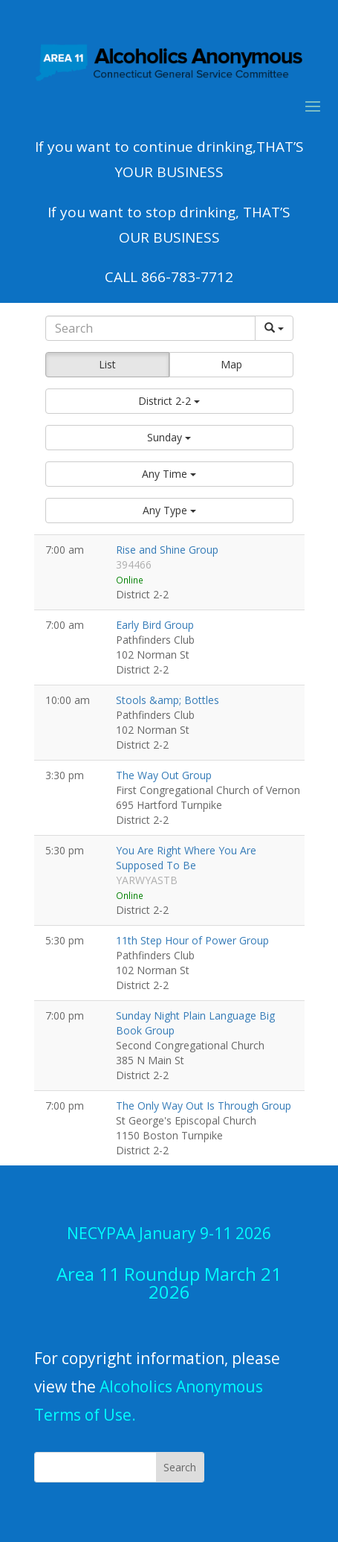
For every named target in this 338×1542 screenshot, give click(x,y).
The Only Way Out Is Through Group (203, 1105)
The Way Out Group (164, 775)
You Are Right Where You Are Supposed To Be (186, 857)
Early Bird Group (155, 625)
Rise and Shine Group (167, 550)
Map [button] (231, 364)
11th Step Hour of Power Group (192, 940)
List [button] (107, 364)
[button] (169, 401)
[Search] (150, 328)
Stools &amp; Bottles (167, 700)
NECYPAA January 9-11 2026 (169, 1233)
